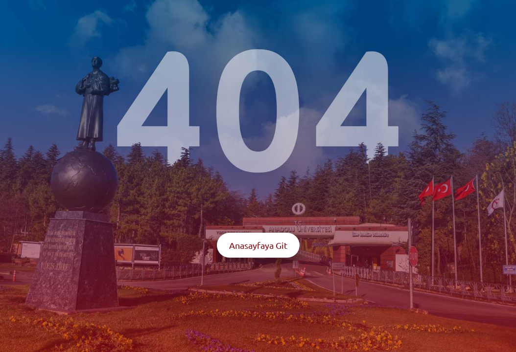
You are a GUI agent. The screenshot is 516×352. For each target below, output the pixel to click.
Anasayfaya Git (258, 245)
